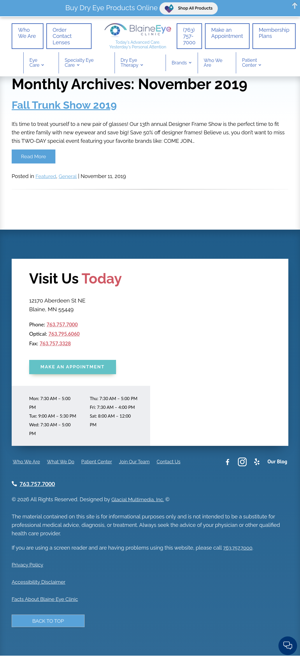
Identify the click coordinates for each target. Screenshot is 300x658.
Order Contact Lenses (56, 36)
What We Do (59, 463)
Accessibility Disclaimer (40, 583)
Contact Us (167, 463)
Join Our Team (133, 463)
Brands (179, 64)
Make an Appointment (227, 33)
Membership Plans (274, 33)
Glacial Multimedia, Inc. (139, 501)
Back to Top (48, 623)
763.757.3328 (56, 344)
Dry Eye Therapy (129, 64)
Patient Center (249, 64)
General (69, 177)
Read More (33, 157)
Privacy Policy (28, 566)
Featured (46, 177)
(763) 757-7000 (189, 36)
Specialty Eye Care (79, 64)
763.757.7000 (63, 325)
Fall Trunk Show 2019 (64, 105)
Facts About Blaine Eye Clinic (47, 600)
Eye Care (34, 64)
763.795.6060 (64, 334)
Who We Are (24, 36)
